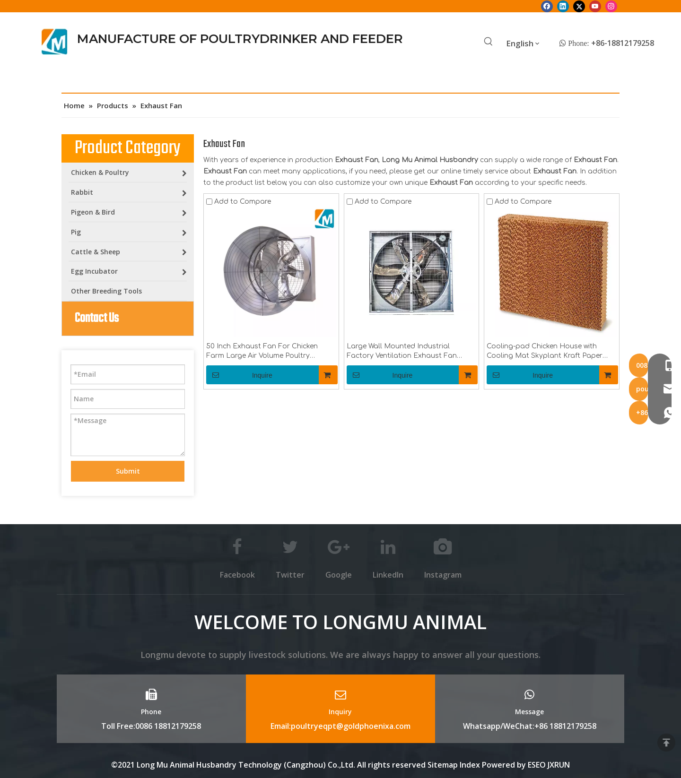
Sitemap (443, 765)
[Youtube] (595, 6)
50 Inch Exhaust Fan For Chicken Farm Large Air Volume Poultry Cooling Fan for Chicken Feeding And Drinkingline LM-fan (269, 352)
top (666, 743)
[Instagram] (611, 6)
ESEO (537, 765)
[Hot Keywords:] (488, 42)
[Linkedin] (563, 6)
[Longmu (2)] (55, 41)
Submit (128, 471)
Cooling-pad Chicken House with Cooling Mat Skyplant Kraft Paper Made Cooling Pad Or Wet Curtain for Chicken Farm (550, 352)
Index (471, 765)
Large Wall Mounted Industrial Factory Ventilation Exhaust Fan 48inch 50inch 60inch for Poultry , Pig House (409, 352)
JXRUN (559, 765)
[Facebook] (547, 6)
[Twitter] (579, 6)
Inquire (239, 374)
